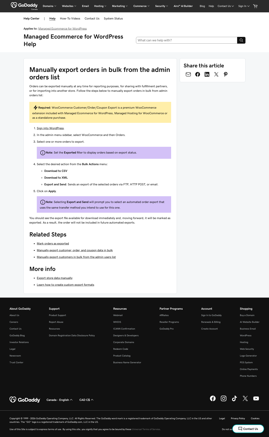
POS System (246, 362)
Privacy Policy (238, 418)
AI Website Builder (249, 322)
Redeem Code (120, 349)
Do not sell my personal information (240, 429)
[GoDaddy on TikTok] (234, 400)
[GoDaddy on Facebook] (212, 400)
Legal (12, 349)
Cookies (255, 418)
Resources (54, 328)
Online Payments (249, 369)
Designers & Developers (126, 335)
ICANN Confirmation (124, 328)
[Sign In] (244, 6)
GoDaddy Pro (167, 328)
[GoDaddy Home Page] (25, 400)
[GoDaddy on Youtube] (256, 400)
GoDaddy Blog (17, 335)
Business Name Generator (127, 362)
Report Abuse (56, 322)
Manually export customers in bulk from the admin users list (76, 256)
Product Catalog (121, 355)
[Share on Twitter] (216, 74)
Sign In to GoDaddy (211, 315)
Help (52, 18)
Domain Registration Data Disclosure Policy (72, 335)
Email (85, 6)
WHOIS (117, 322)
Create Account (209, 328)
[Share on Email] (188, 74)
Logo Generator (248, 355)
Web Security (247, 349)
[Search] (241, 40)
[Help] (211, 6)
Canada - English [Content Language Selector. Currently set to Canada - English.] (60, 399)
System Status (113, 18)
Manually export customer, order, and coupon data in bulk (75, 250)
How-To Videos (70, 18)
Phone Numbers (248, 376)
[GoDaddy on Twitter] (245, 400)
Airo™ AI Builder (183, 6)
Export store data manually (54, 277)
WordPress (245, 335)
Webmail (118, 315)
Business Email (248, 328)
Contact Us (92, 18)
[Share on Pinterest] (225, 74)
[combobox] (187, 40)
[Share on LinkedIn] (207, 74)
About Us (14, 315)
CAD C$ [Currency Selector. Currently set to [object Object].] (86, 399)
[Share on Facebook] (197, 74)
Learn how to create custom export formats (65, 284)
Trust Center (16, 362)
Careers (14, 322)
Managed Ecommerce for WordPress (62, 28)
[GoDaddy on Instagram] (223, 400)
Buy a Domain (247, 315)
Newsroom (15, 355)
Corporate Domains (123, 342)
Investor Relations (19, 342)
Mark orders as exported (53, 243)
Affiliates (164, 315)
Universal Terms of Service (146, 429)
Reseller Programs (169, 322)
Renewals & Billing (210, 322)
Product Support (57, 315)
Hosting (244, 342)
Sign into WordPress (50, 128)
